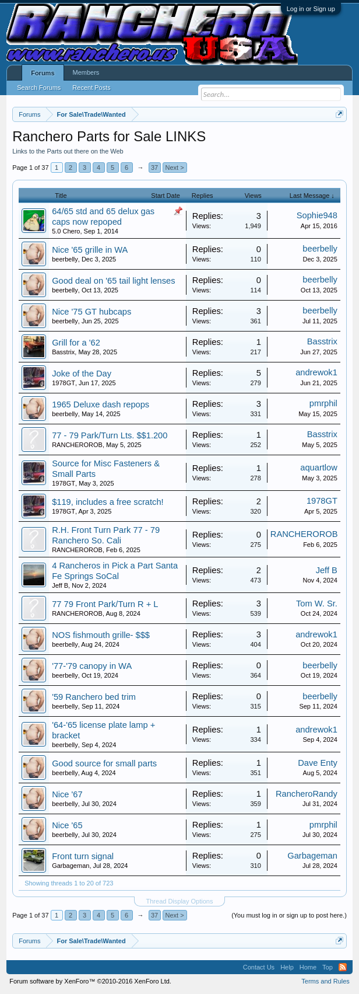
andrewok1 (316, 372)
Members (86, 72)
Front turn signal (83, 856)
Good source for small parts (104, 763)
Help (287, 967)
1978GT (63, 382)
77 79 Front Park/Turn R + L (105, 604)
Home (308, 967)
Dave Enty (317, 763)
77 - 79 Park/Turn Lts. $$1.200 (109, 435)
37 (154, 167)
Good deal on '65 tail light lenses (113, 280)
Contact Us (258, 967)
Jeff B (60, 585)
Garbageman (70, 865)
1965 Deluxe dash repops (100, 404)
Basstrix (63, 351)
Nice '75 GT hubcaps (91, 311)
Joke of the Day (81, 373)
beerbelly (65, 259)
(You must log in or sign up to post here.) (289, 915)
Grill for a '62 (76, 342)
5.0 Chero (66, 231)
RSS (343, 967)
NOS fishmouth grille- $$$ (101, 635)
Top (327, 967)
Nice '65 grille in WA (90, 249)
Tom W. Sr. (316, 603)
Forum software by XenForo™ (90, 981)
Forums (42, 72)
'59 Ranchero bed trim (94, 697)
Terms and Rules (325, 981)
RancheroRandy (306, 793)
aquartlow (318, 467)
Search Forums (39, 87)
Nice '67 (67, 794)
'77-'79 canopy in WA (92, 666)
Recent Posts (91, 87)
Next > (175, 167)
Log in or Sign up (311, 8)
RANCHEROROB (77, 444)
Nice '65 (67, 825)
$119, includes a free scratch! (107, 502)
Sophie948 (317, 215)
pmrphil (323, 403)
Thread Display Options (179, 901)
